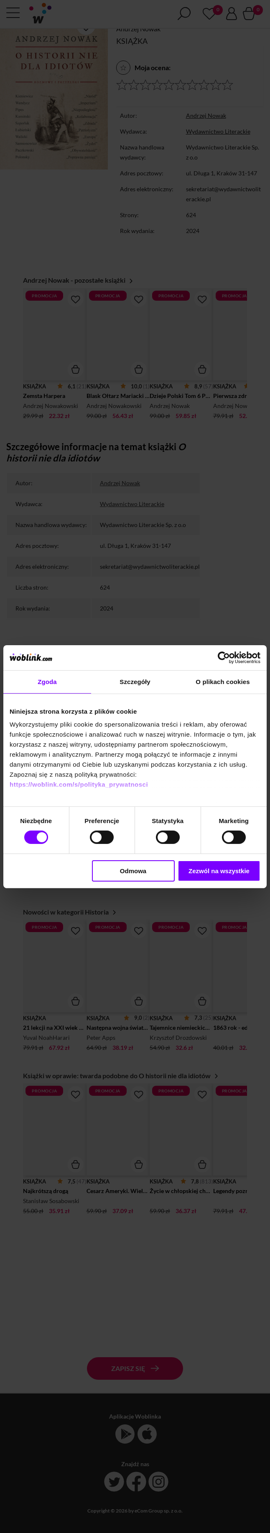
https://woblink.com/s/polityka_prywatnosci (79, 784)
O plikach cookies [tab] (223, 681)
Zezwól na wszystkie (219, 870)
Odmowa (133, 870)
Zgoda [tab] (47, 681)
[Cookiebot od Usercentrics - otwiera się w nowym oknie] (223, 657)
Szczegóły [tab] (135, 681)
